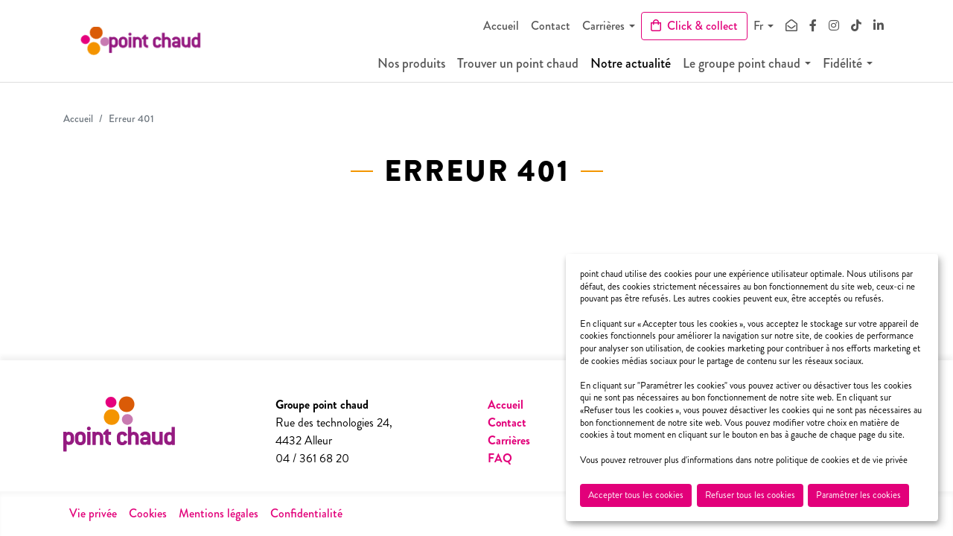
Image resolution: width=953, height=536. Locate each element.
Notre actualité (642, 67)
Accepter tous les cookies (635, 495)
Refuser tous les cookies (750, 495)
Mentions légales (218, 513)
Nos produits (422, 67)
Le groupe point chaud (753, 67)
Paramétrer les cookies (858, 495)
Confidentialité (306, 513)
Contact (550, 25)
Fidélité (853, 67)
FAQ (500, 458)
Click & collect (694, 25)
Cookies (148, 513)
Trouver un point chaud (529, 67)
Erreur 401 (131, 119)
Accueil (501, 25)
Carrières (603, 25)
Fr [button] (758, 25)
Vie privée (93, 513)
